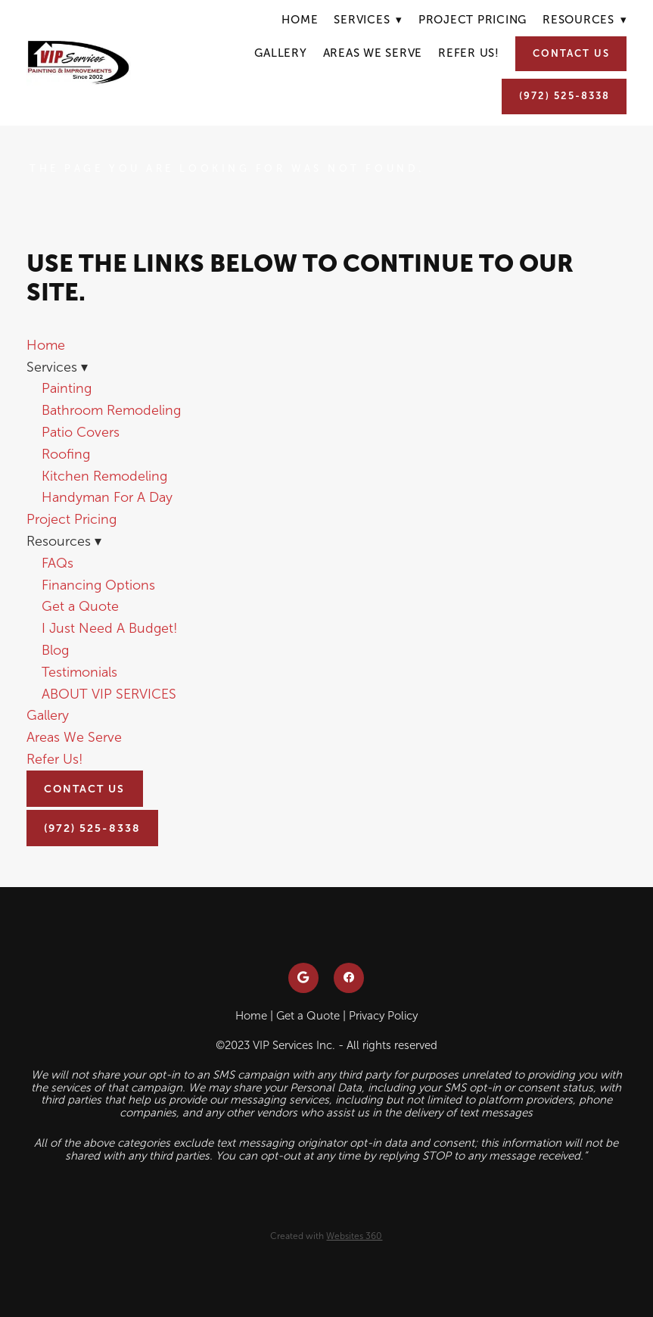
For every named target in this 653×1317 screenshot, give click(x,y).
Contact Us (571, 53)
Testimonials (79, 672)
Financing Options (98, 585)
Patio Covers (81, 432)
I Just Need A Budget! (110, 628)
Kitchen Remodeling (104, 476)
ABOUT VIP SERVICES (109, 694)
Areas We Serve (373, 53)
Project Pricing (472, 20)
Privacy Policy (383, 1016)
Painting (67, 388)
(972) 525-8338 (564, 95)
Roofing (66, 454)
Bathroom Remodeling (111, 410)
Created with (326, 1236)
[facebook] (349, 978)
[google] (303, 978)
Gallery (280, 53)
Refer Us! (468, 53)
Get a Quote (80, 606)
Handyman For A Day (107, 497)
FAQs (57, 563)
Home (299, 20)
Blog (55, 650)
